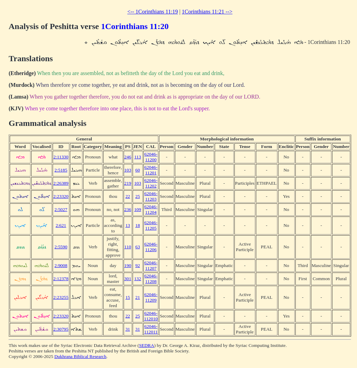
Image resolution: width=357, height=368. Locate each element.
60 (137, 170)
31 (127, 329)
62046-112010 (151, 316)
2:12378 (61, 278)
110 (127, 246)
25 (137, 196)
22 (127, 196)
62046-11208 (151, 278)
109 (137, 209)
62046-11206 (151, 246)
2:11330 (60, 156)
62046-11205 (151, 225)
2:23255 (61, 297)
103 (127, 170)
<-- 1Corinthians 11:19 (152, 12)
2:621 (61, 225)
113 (137, 156)
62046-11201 (151, 170)
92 (137, 265)
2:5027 (60, 209)
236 (127, 209)
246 (127, 156)
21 (137, 297)
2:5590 (60, 246)
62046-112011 (151, 329)
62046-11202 (151, 183)
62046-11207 (151, 265)
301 (127, 278)
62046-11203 (151, 196)
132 (137, 278)
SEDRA (146, 345)
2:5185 (60, 170)
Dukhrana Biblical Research (80, 356)
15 (127, 297)
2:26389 (61, 183)
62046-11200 (151, 156)
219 (127, 183)
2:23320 (61, 196)
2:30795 (61, 329)
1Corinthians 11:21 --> (207, 12)
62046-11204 (151, 209)
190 (127, 265)
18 (137, 225)
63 (137, 246)
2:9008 (60, 265)
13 (127, 225)
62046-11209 (151, 297)
